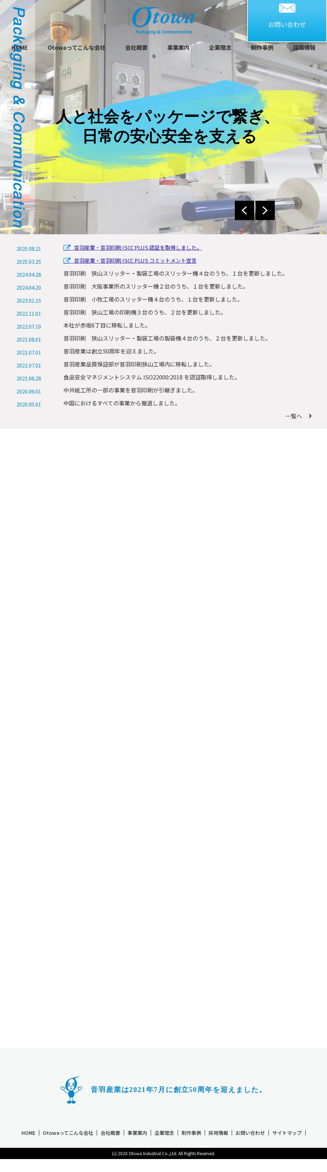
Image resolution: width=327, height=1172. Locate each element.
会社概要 (136, 47)
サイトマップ (287, 1144)
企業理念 (220, 47)
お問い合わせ (250, 1144)
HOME (20, 47)
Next (265, 210)
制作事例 (262, 47)
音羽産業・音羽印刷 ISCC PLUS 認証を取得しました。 (132, 248)
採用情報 (304, 47)
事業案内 (178, 47)
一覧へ (296, 416)
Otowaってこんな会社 (76, 47)
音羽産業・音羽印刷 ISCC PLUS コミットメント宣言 (130, 261)
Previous (244, 210)
